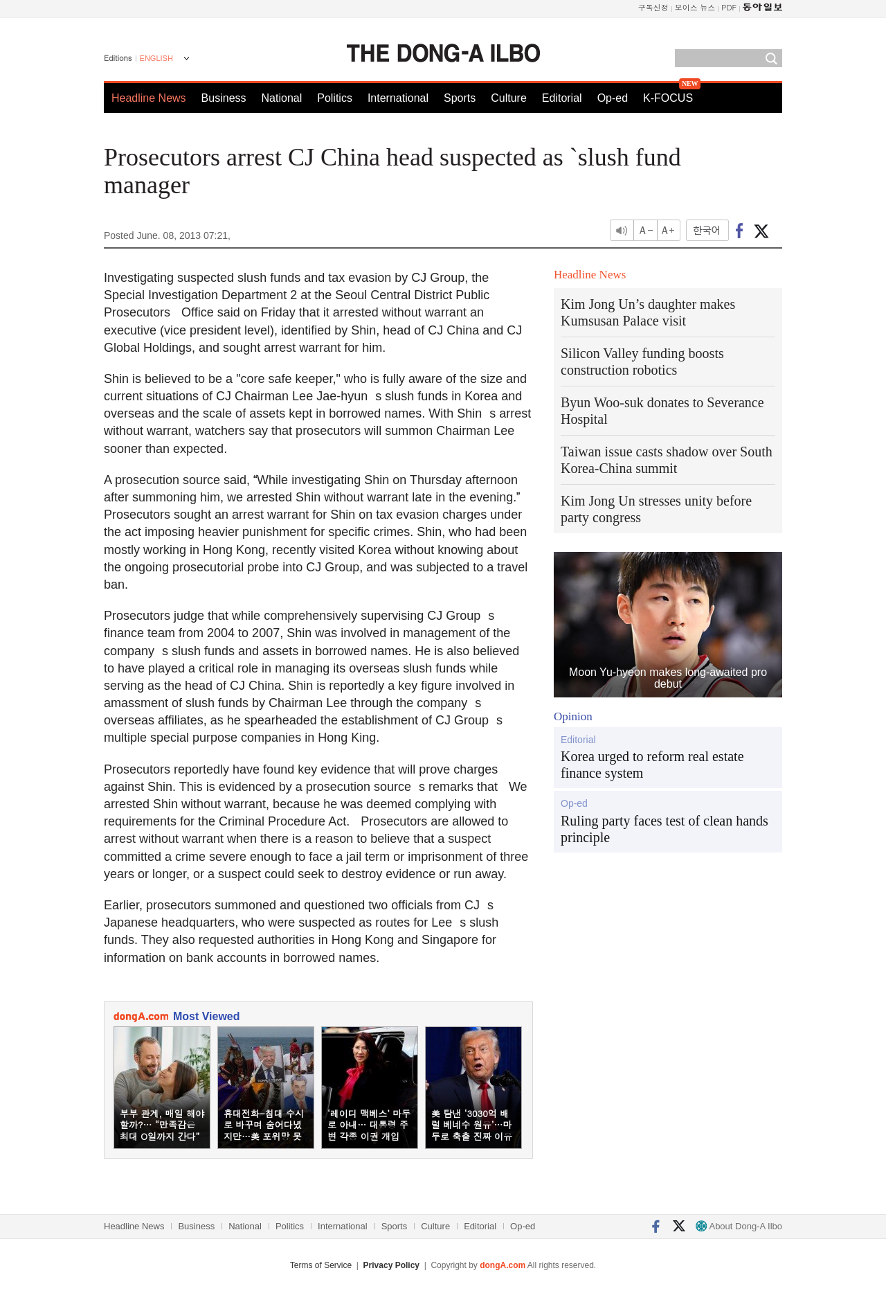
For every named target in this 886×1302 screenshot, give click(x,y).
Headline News (148, 98)
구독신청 (653, 7)
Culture (509, 98)
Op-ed (612, 98)
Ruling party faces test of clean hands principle (664, 829)
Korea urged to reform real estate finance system (652, 765)
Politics (334, 98)
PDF (728, 7)
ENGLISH (156, 58)
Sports (460, 98)
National (282, 98)
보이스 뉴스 (695, 7)
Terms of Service (321, 1265)
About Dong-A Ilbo (739, 1226)
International (398, 98)
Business (223, 98)
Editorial (562, 98)
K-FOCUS (668, 98)
